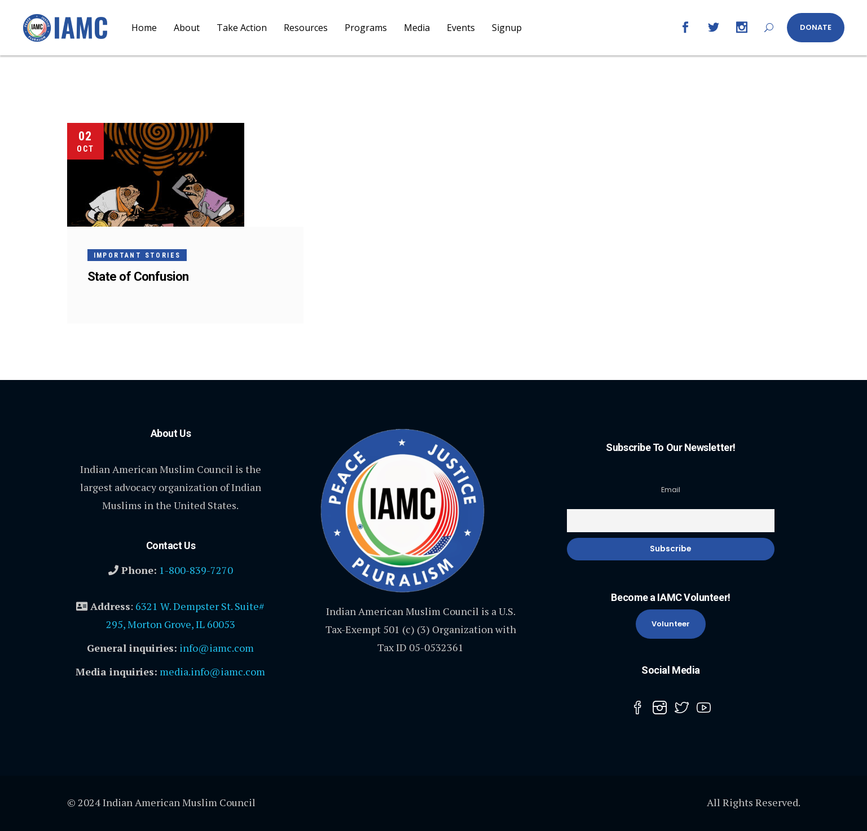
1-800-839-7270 (196, 570)
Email (670, 489)
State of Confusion (138, 276)
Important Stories (137, 255)
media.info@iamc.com (212, 671)
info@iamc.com (216, 648)
